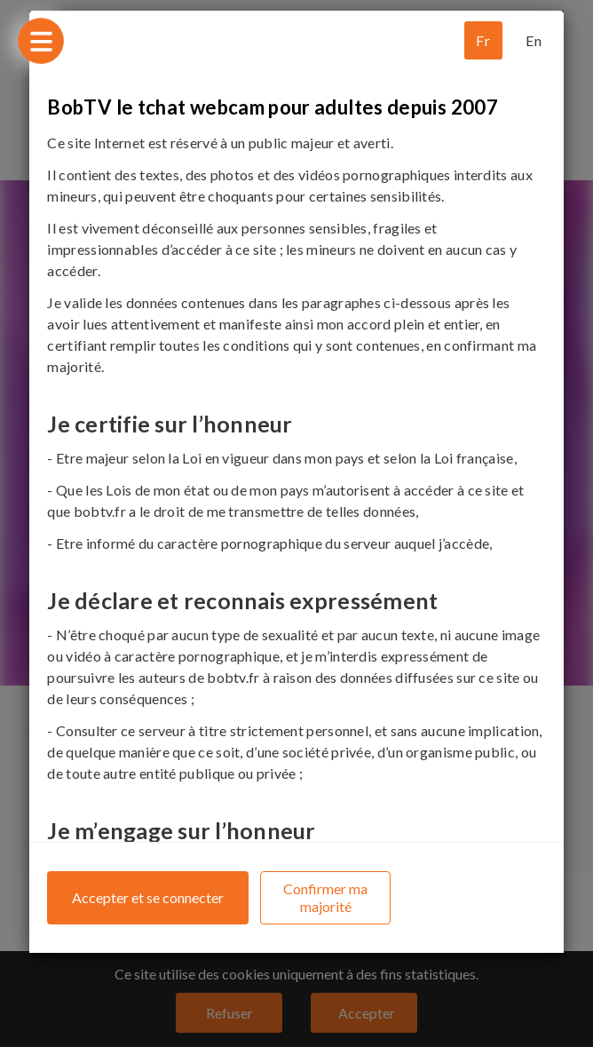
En (533, 40)
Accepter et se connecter (148, 897)
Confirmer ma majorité (325, 897)
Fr (482, 40)
